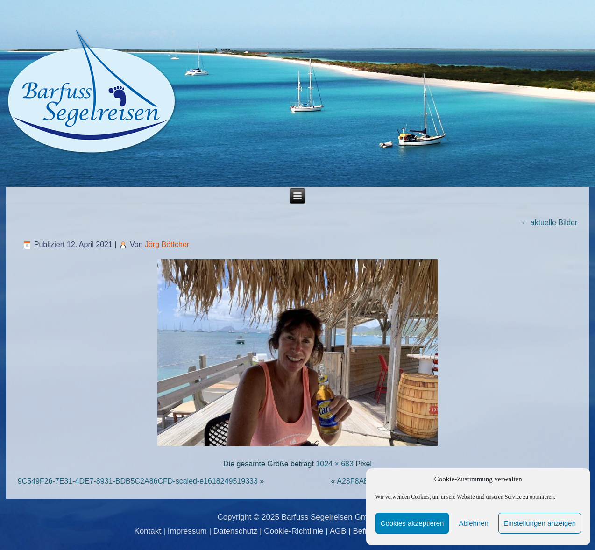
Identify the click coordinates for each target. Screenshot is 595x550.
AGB (338, 531)
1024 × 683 (335, 464)
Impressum (187, 531)
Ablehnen (473, 523)
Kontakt (147, 531)
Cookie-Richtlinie (294, 531)
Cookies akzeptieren (412, 523)
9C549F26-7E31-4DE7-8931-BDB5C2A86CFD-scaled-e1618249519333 (138, 481)
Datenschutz (235, 531)
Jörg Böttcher (167, 244)
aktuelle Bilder (549, 222)
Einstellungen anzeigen (539, 523)
